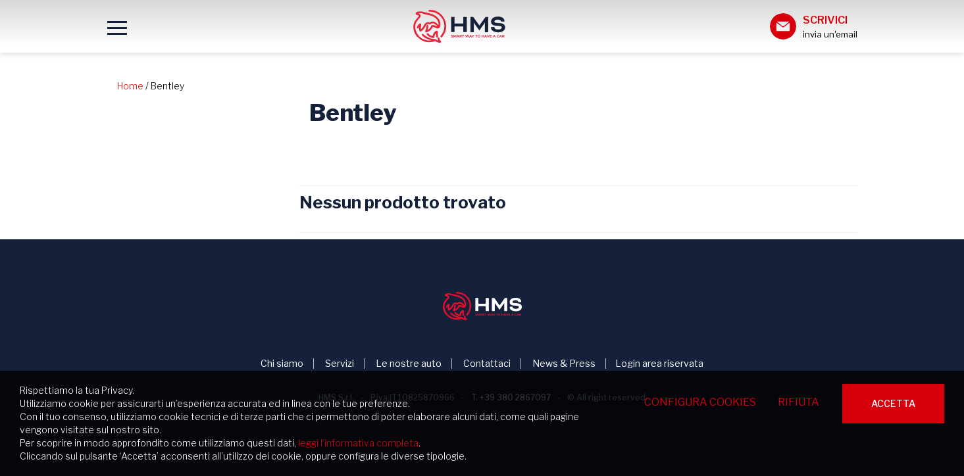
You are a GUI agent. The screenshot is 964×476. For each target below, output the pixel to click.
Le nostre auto (409, 363)
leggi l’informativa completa (358, 442)
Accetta (893, 403)
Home (130, 85)
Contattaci (487, 363)
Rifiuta (798, 402)
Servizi (339, 363)
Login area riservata (659, 363)
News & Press (564, 363)
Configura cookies (700, 402)
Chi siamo (282, 363)
